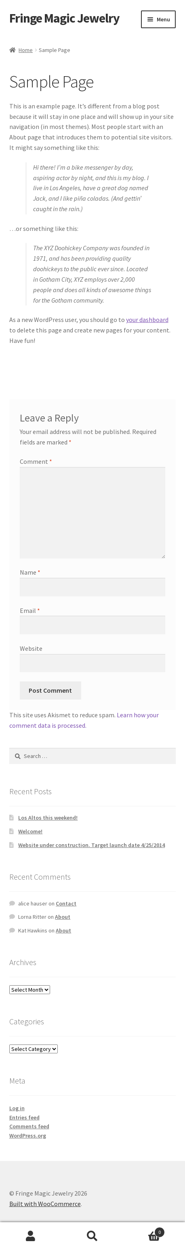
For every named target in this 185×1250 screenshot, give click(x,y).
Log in (17, 1108)
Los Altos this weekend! (48, 817)
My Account (31, 1236)
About (62, 916)
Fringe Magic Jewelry (64, 18)
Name (30, 572)
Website (31, 648)
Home (26, 50)
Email (30, 610)
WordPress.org (27, 1135)
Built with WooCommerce (45, 1204)
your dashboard (147, 320)
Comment (36, 461)
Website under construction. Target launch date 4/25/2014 (91, 845)
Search (93, 1236)
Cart (143, 1230)
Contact (66, 903)
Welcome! (30, 831)
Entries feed (24, 1117)
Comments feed (29, 1126)
